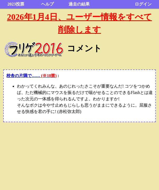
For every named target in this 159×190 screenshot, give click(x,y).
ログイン (143, 4)
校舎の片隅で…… (31, 75)
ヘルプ (47, 4)
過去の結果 (79, 4)
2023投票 (15, 4)
